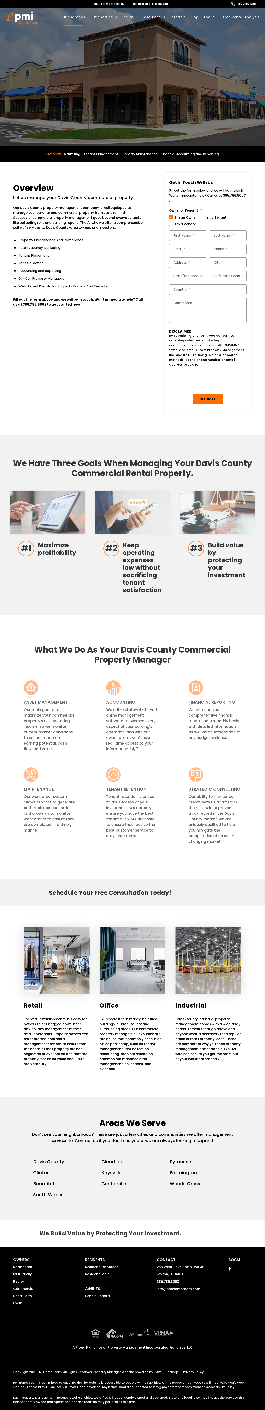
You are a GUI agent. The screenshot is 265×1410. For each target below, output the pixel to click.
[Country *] (208, 289)
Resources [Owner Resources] (151, 17)
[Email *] (187, 249)
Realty (18, 1281)
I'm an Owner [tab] (186, 217)
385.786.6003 (247, 4)
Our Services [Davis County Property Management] (73, 17)
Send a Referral (98, 1296)
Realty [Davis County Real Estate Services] (127, 17)
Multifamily (22, 1274)
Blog (194, 17)
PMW (157, 1363)
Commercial (23, 1288)
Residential (22, 1266)
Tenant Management (101, 154)
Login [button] (17, 1303)
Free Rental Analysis (241, 17)
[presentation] (200, 380)
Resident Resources (101, 1266)
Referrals (178, 17)
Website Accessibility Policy (213, 1378)
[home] (23, 17)
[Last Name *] (228, 235)
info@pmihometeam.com (178, 1288)
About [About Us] (208, 17)
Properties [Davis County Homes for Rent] (103, 17)
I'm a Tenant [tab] (216, 217)
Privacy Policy (193, 1363)
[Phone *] (228, 249)
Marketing (72, 154)
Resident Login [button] (97, 1274)
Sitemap (172, 1363)
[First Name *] (187, 235)
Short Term (22, 1296)
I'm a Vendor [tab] (185, 224)
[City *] (228, 262)
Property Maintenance (139, 154)
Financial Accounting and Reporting (190, 154)
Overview (53, 154)
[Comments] (208, 310)
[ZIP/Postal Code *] (228, 276)
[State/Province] (187, 276)
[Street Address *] (187, 262)
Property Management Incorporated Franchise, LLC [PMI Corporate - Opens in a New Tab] (150, 1338)
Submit (208, 398)
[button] (230, 1268)
